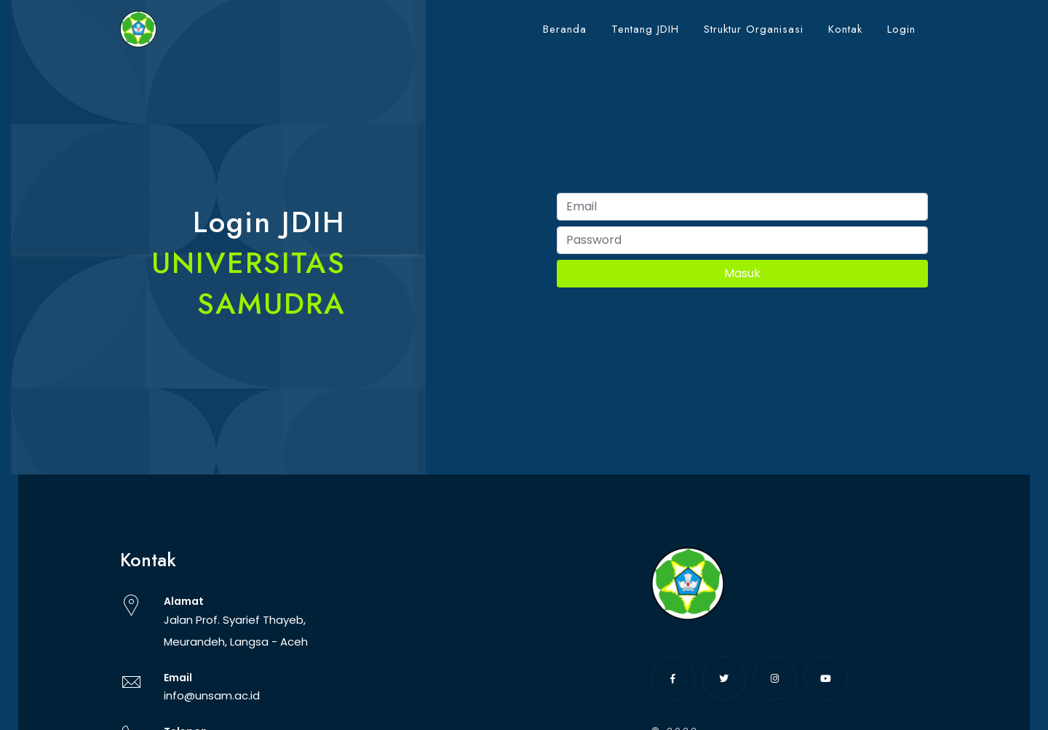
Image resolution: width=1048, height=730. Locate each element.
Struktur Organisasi (753, 29)
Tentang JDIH (645, 29)
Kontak (845, 29)
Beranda (565, 29)
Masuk (742, 273)
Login (901, 29)
